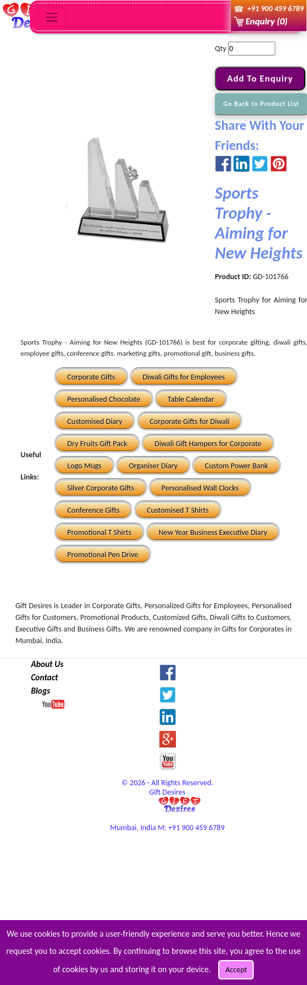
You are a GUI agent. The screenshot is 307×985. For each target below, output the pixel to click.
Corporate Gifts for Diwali (190, 421)
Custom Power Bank (236, 466)
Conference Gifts (93, 510)
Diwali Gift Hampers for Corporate (207, 443)
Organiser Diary (153, 466)
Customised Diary (94, 421)
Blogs (41, 690)
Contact (44, 677)
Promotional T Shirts (99, 532)
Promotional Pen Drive (102, 554)
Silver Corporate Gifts (100, 488)
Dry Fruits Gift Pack (97, 443)
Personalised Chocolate (103, 399)
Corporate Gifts (91, 377)
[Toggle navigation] (52, 17)
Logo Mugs (84, 466)
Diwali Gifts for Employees (184, 377)
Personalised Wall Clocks (200, 488)
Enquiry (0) (266, 21)
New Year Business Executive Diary (213, 532)
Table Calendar (191, 399)
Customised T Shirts (178, 510)
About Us (47, 664)
